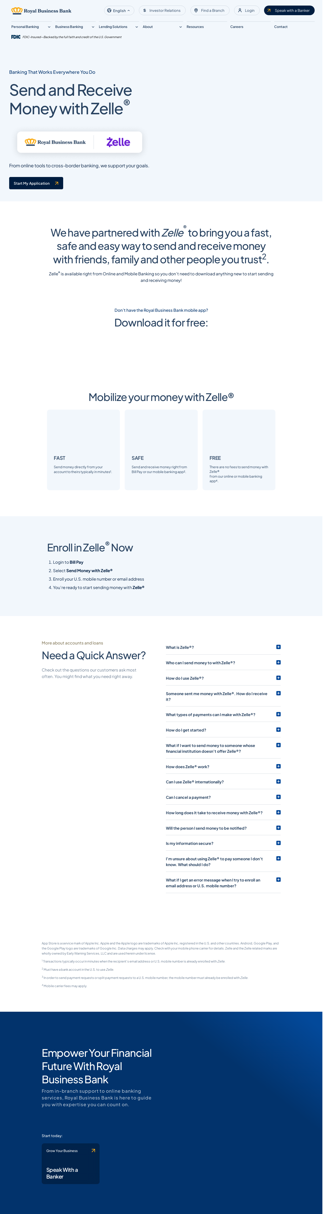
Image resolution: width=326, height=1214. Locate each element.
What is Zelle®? (180, 702)
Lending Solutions (113, 26)
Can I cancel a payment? (188, 847)
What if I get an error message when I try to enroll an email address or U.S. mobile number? (218, 932)
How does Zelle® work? (187, 816)
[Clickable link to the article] (127, 373)
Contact (281, 26)
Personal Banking (25, 26)
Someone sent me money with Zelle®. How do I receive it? (219, 749)
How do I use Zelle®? (185, 733)
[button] (119, 10)
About (148, 26)
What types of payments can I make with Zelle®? (210, 764)
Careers (236, 26)
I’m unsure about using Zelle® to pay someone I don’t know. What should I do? (220, 911)
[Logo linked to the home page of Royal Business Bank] (41, 10)
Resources (195, 26)
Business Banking (69, 26)
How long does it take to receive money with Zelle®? (214, 862)
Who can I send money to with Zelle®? (200, 718)
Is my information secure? (189, 893)
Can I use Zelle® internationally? (195, 831)
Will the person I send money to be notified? (206, 878)
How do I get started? (186, 779)
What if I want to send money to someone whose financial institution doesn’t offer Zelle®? (218, 798)
